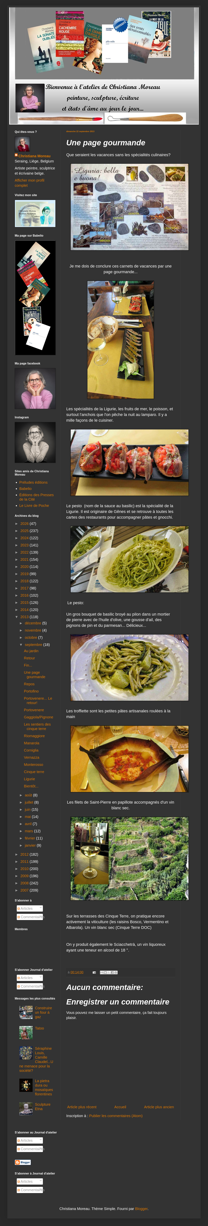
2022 (25, 552)
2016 (25, 595)
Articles (25, 908)
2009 (25, 876)
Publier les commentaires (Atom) (116, 1116)
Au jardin (31, 651)
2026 (25, 524)
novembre (33, 630)
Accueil (120, 1107)
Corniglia (31, 750)
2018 (25, 581)
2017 (25, 588)
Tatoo (39, 1028)
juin (28, 809)
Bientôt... (31, 786)
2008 (25, 883)
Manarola (31, 743)
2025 (25, 531)
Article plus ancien (159, 1107)
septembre (34, 645)
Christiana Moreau (34, 156)
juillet (29, 802)
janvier (31, 845)
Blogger (141, 1209)
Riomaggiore (34, 736)
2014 (25, 610)
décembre (33, 623)
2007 (25, 890)
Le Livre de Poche (34, 506)
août (29, 795)
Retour (29, 658)
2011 (25, 862)
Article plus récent (81, 1107)
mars (29, 831)
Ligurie (29, 779)
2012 (25, 854)
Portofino (31, 691)
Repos (29, 684)
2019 (25, 574)
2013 (25, 617)
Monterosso (33, 765)
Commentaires (31, 917)
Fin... (28, 665)
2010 (25, 869)
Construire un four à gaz (43, 1012)
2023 (25, 545)
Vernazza (31, 757)
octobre (31, 637)
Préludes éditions (33, 482)
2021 (25, 559)
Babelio (25, 489)
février (30, 838)
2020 (25, 567)
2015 (25, 602)
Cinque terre (34, 772)
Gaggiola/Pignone (38, 717)
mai (28, 817)
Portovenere (34, 710)
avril (29, 824)
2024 (25, 538)
